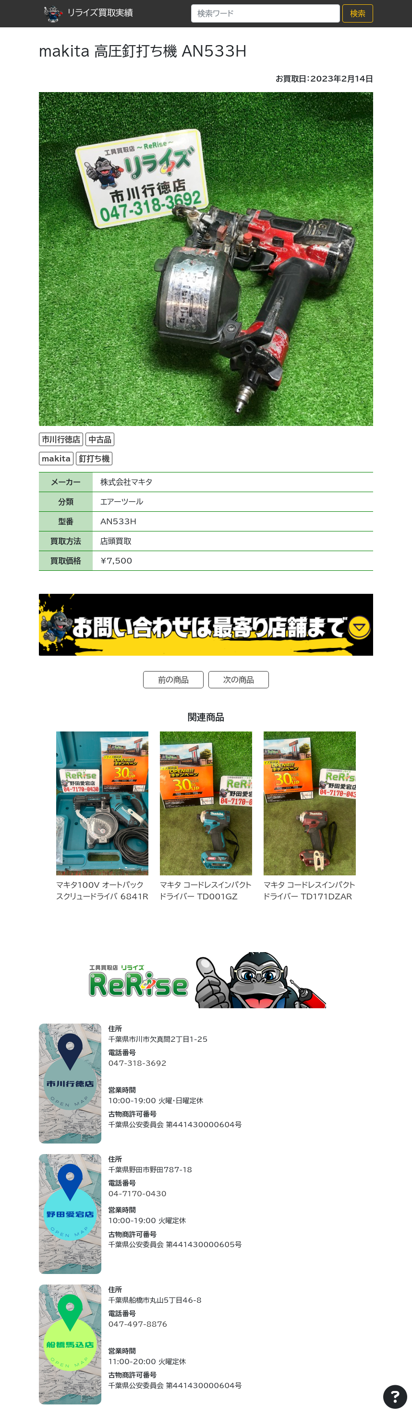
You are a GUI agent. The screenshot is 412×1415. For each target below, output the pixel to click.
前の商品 (173, 680)
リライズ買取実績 (88, 12)
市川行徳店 (61, 439)
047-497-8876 (137, 1324)
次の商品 (238, 680)
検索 (357, 13)
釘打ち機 (94, 458)
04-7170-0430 (137, 1193)
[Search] (265, 13)
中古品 (99, 439)
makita (56, 458)
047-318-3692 (137, 1063)
